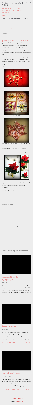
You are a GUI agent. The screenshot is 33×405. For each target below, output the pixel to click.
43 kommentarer (10, 343)
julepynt (24, 197)
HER (29, 63)
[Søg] (26, 3)
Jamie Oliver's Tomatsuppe (12, 373)
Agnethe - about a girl (12, 4)
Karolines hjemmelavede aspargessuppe (11, 278)
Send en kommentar (12, 296)
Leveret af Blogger (16, 398)
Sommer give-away (9, 326)
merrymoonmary (19, 401)
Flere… (26, 18)
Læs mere (28, 296)
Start (3, 18)
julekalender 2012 (14, 197)
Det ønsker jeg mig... (14, 18)
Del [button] (3, 199)
